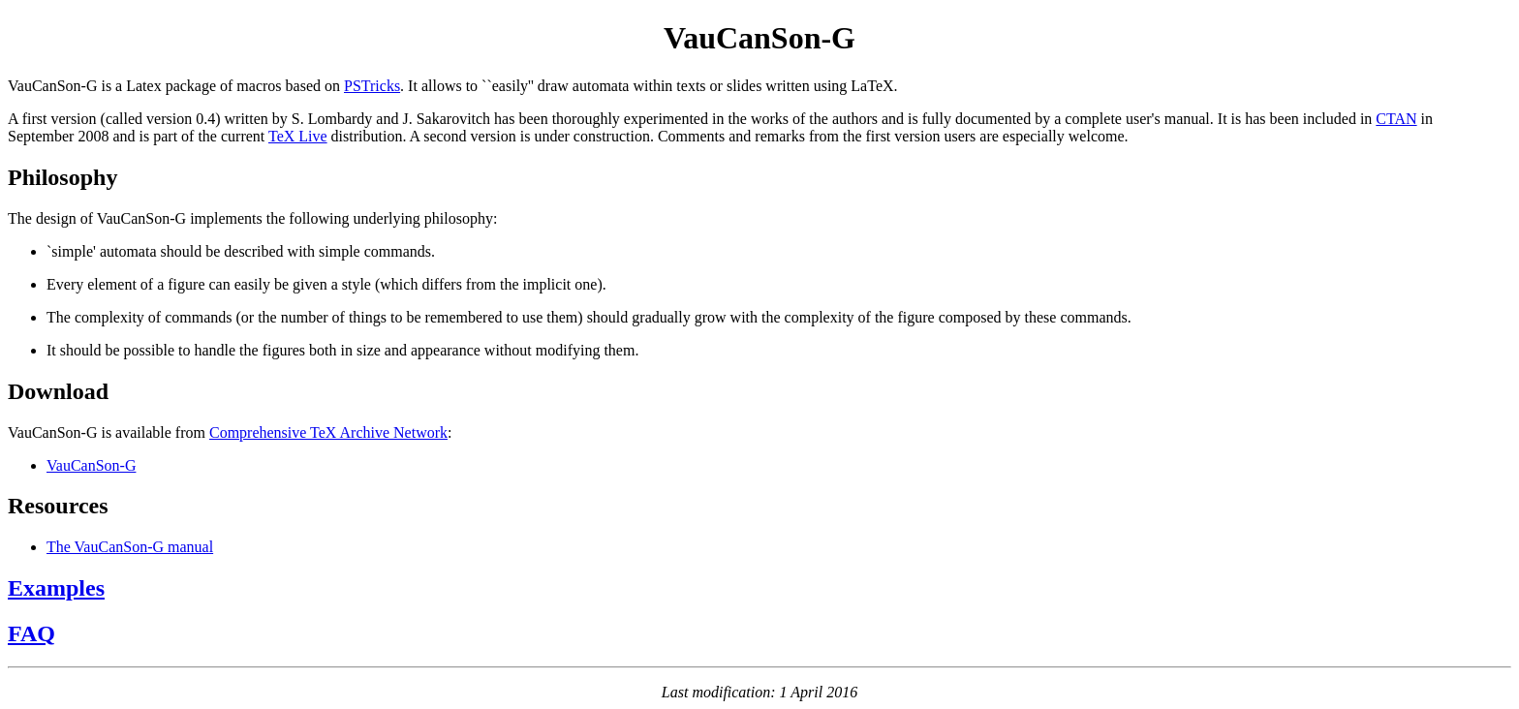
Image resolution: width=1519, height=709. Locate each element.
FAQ (31, 633)
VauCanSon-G (91, 465)
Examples (56, 588)
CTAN (1396, 118)
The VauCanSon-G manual (129, 547)
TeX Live (297, 136)
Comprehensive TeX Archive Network (328, 432)
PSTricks (372, 85)
